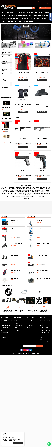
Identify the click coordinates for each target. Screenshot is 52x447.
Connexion (48, 1)
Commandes (30, 325)
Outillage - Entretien (26, 18)
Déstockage (37, 18)
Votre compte (31, 317)
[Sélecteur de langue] (38, 1)
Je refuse (7, 443)
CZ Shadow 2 (42, 172)
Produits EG (47, 15)
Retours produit (30, 323)
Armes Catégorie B (9, 12)
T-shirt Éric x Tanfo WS (42, 72)
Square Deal (40, 220)
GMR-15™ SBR (42, 140)
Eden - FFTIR (16, 330)
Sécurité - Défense (15, 18)
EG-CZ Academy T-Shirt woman (23, 104)
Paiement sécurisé (5, 323)
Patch (3, 141)
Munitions (37, 12)
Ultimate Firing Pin (15, 278)
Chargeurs (30, 12)
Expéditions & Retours (5, 325)
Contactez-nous (4, 335)
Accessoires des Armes (24, 15)
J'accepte (18, 443)
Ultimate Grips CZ (15, 270)
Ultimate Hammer (15, 255)
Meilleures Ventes (6, 97)
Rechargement (45, 12)
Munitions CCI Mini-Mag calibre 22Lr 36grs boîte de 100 (6, 129)
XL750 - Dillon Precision (43, 243)
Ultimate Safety (15, 263)
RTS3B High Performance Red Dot (43, 255)
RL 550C (39, 228)
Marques (3, 91)
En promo (16, 117)
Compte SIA (16, 320)
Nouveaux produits (19, 50)
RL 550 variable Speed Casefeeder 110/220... (43, 236)
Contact (2, 1)
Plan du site (3, 337)
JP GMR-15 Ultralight (22, 140)
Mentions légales (4, 327)
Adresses (29, 329)
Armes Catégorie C (20, 12)
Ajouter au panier (23, 147)
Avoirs (28, 327)
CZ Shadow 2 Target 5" (16, 243)
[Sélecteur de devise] (48, 3)
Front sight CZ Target (42, 104)
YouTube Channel (28, 21)
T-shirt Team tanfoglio (23, 72)
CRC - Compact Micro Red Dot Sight (43, 270)
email (35, 311)
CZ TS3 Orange (14, 220)
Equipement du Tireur (37, 15)
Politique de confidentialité (9, 440)
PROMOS (44, 18)
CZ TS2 (23, 172)
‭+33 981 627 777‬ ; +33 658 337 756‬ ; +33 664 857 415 (22, 1)
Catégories (4, 50)
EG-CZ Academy (6, 21)
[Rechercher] (26, 8)
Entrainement (5, 18)
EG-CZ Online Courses (17, 21)
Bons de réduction (31, 330)
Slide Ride (39, 263)
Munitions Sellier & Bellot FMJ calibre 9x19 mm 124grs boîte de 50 (6, 107)
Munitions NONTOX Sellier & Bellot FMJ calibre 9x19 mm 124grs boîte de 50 (6, 118)
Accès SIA (16, 329)
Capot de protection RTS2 (43, 278)
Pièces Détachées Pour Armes (9, 15)
